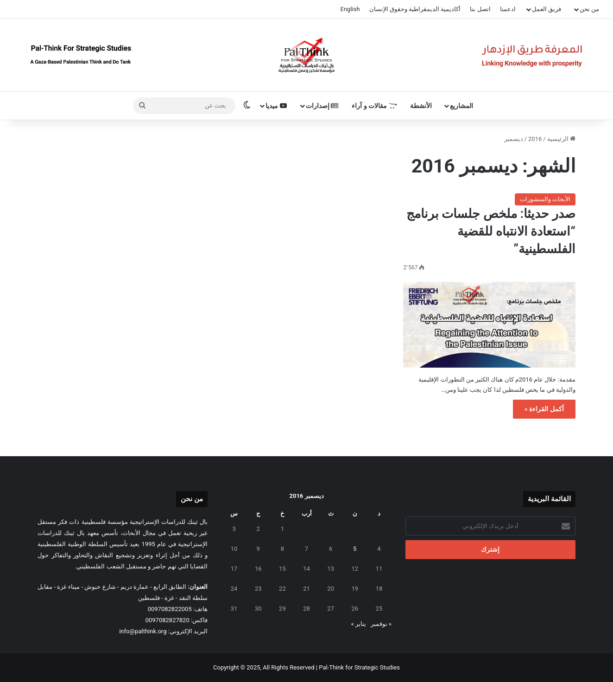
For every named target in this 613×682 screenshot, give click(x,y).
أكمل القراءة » (544, 409)
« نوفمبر (381, 623)
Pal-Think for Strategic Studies (359, 667)
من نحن (589, 9)
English (350, 9)
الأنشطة (421, 105)
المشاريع (461, 105)
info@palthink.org (142, 631)
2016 (535, 138)
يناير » (358, 623)
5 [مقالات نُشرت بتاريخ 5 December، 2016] (354, 548)
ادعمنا (508, 9)
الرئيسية (561, 138)
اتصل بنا (480, 9)
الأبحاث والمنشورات (545, 199)
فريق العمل (546, 9)
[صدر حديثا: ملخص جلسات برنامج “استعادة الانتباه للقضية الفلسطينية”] (489, 325)
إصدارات (322, 105)
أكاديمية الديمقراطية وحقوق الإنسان (415, 9)
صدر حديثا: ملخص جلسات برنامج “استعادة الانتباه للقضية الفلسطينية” (490, 231)
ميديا (276, 105)
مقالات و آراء (374, 105)
